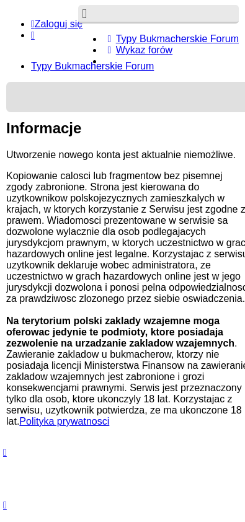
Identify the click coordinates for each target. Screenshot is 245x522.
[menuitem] (171, 38)
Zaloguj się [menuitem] (56, 24)
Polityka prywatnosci (64, 421)
